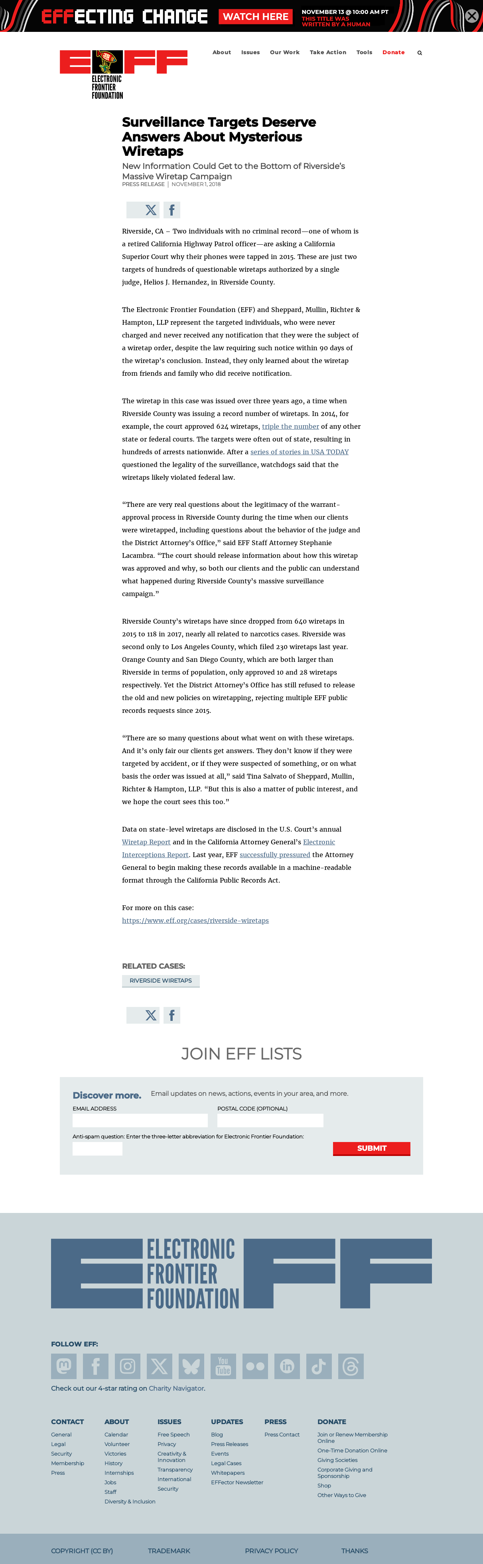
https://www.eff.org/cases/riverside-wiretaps (195, 920)
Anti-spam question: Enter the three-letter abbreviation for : (188, 1137)
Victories (115, 1454)
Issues (250, 52)
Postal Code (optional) (252, 1109)
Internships (119, 1473)
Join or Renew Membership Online (352, 1438)
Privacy (167, 1444)
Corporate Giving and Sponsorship (345, 1473)
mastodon (64, 1366)
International (174, 1479)
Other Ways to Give (341, 1495)
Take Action (328, 52)
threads (351, 1366)
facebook (95, 1366)
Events (220, 1454)
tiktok (319, 1366)
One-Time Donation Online (352, 1451)
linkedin (287, 1366)
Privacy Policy (271, 1551)
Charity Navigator (176, 1388)
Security (61, 1454)
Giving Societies (337, 1460)
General (61, 1435)
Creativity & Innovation (172, 1457)
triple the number (290, 426)
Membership (67, 1463)
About (222, 52)
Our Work (285, 52)
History (113, 1463)
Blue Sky (191, 1366)
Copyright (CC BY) (82, 1551)
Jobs (110, 1483)
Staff (110, 1492)
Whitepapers (227, 1473)
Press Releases (229, 1444)
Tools (365, 52)
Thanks (354, 1551)
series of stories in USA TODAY (299, 452)
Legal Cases (226, 1463)
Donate (393, 52)
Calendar (116, 1435)
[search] (420, 53)
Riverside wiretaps (161, 980)
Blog (217, 1435)
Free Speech (174, 1435)
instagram (127, 1366)
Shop (324, 1486)
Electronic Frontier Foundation (123, 75)
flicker (255, 1366)
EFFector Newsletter (237, 1483)
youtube (223, 1366)
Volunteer (117, 1444)
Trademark (169, 1551)
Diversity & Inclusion (130, 1502)
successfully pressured (275, 855)
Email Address (94, 1109)
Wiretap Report (146, 842)
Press (58, 1473)
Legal (58, 1444)
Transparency (175, 1470)
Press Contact (282, 1435)
